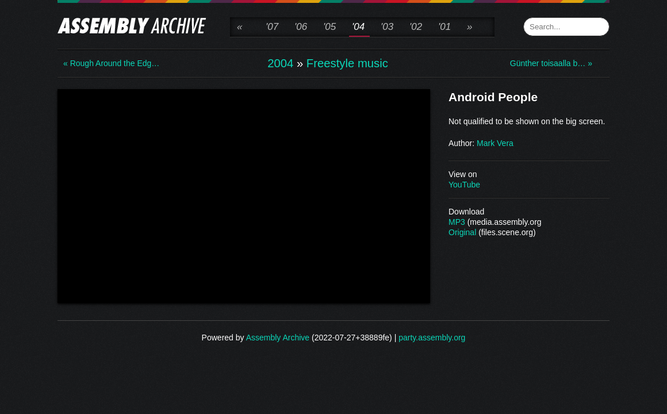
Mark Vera (495, 143)
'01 (444, 26)
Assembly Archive (277, 337)
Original (462, 232)
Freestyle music (347, 63)
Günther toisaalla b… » (551, 63)
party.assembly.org (431, 337)
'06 (300, 26)
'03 (387, 26)
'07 (272, 26)
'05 (329, 26)
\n (244, 194)
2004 (280, 63)
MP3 (456, 222)
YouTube (464, 184)
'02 (415, 26)
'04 (358, 26)
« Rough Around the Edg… (109, 63)
